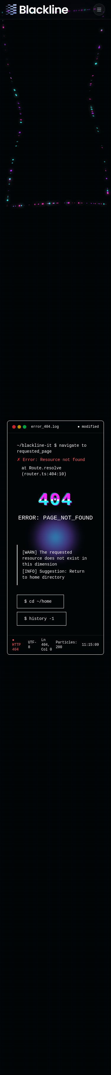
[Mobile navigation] (99, 9)
